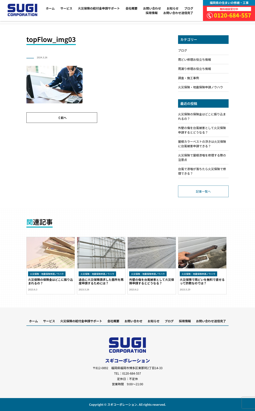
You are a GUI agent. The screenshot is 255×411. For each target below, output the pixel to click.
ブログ (188, 8)
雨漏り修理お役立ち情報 (194, 68)
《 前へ (62, 117)
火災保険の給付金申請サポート (99, 8)
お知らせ (173, 8)
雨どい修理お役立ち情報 (194, 59)
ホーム (50, 8)
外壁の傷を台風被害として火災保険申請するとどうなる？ (202, 129)
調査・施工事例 (188, 78)
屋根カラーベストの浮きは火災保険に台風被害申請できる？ (202, 143)
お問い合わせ (152, 8)
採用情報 (152, 13)
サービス (66, 8)
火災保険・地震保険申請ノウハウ (200, 87)
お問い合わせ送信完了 (178, 13)
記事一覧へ (203, 191)
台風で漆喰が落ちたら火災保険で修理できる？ (202, 171)
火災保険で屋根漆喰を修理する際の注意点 (202, 157)
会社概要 (131, 8)
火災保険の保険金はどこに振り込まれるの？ (202, 116)
